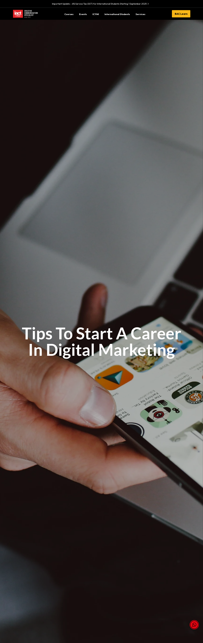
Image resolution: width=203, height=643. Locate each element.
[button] (194, 625)
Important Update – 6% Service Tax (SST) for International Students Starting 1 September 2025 (101, 3)
